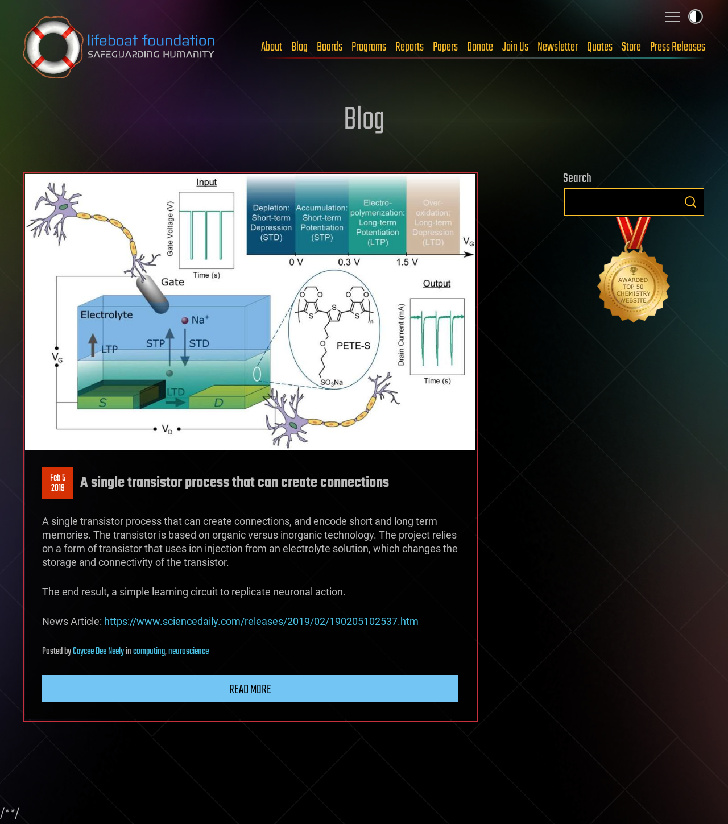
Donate (480, 47)
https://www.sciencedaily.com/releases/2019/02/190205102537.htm (261, 621)
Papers (445, 47)
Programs (368, 47)
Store (631, 47)
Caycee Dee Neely (98, 651)
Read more (250, 689)
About (271, 47)
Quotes (600, 47)
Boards (329, 47)
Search (690, 202)
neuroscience (188, 651)
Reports (409, 47)
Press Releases (677, 47)
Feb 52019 (57, 483)
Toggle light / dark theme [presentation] (695, 16)
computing (149, 651)
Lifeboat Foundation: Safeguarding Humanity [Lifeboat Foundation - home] (119, 47)
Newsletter (557, 47)
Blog (299, 47)
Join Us (515, 47)
